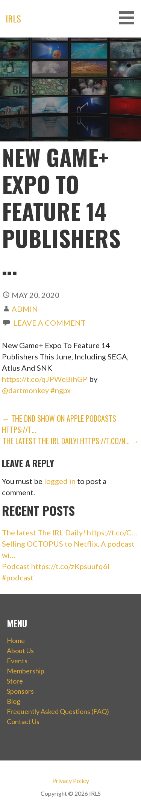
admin (25, 308)
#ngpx (60, 390)
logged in (60, 480)
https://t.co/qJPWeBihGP (45, 378)
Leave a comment (49, 322)
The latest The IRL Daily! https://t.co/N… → (71, 440)
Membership (25, 671)
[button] (129, 18)
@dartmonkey (25, 390)
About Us (20, 650)
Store (15, 681)
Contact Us (23, 721)
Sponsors (20, 691)
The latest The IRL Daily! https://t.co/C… (69, 532)
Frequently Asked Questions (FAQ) (58, 711)
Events (17, 661)
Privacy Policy (70, 780)
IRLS (13, 18)
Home (16, 640)
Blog (13, 701)
